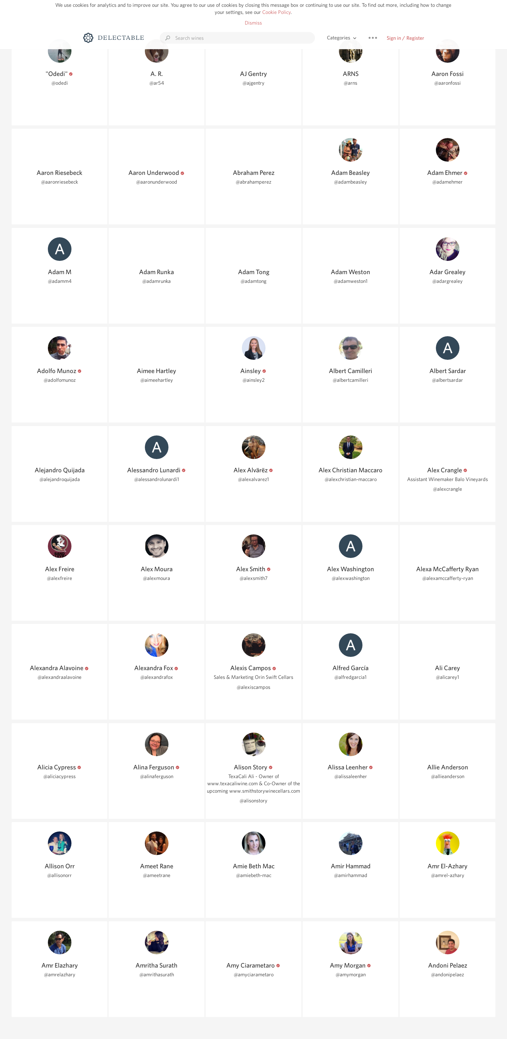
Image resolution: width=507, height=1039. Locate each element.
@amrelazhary (59, 974)
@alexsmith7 (254, 578)
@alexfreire (59, 578)
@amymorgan (351, 974)
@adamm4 (59, 281)
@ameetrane (156, 875)
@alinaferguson (156, 776)
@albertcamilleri (350, 380)
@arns (350, 83)
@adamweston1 (351, 281)
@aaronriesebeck (59, 182)
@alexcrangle (447, 489)
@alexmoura (156, 578)
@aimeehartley (156, 380)
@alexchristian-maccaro (351, 479)
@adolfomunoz (60, 380)
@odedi (59, 83)
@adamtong (253, 281)
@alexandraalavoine (59, 677)
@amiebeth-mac (253, 875)
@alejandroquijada (59, 479)
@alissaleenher (350, 776)
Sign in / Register (405, 38)
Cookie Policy (276, 12)
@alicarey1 (447, 677)
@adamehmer (447, 182)
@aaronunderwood (156, 182)
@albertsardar (447, 380)
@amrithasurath (156, 974)
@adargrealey (447, 281)
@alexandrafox (156, 677)
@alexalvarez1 (253, 479)
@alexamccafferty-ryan (447, 578)
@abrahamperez (253, 182)
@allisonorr (59, 875)
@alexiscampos (253, 687)
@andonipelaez (447, 974)
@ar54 (156, 83)
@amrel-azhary (447, 875)
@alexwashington (351, 578)
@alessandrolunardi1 (156, 479)
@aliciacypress (59, 776)
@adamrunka (156, 281)
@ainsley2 (254, 380)
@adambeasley (350, 182)
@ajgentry (253, 83)
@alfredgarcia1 (350, 677)
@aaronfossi (447, 83)
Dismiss (253, 23)
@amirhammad (350, 875)
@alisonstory (253, 801)
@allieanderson (447, 776)
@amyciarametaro (254, 974)
